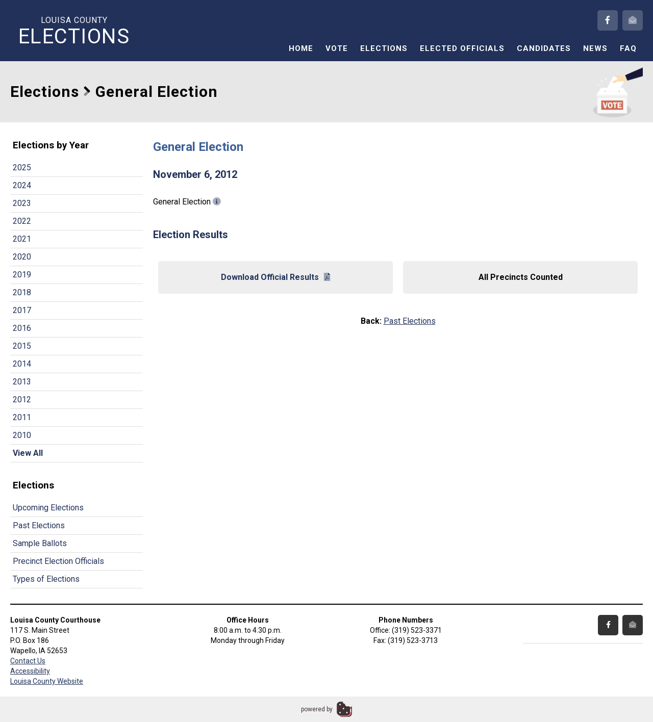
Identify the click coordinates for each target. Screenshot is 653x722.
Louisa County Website (46, 681)
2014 (22, 364)
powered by (317, 709)
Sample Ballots (40, 543)
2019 (22, 274)
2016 (22, 328)
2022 (22, 221)
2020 (22, 257)
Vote (336, 48)
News (595, 48)
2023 (22, 203)
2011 (22, 417)
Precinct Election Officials (58, 561)
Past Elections (39, 525)
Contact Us (27, 661)
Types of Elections (46, 579)
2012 (22, 399)
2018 (22, 292)
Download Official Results (275, 277)
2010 (22, 435)
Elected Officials (462, 48)
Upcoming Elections (48, 507)
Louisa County (74, 31)
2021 (22, 239)
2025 (22, 167)
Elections (384, 48)
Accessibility (30, 671)
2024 (22, 185)
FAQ (628, 48)
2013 (22, 381)
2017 (22, 310)
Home (301, 48)
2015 (22, 346)
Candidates (544, 48)
